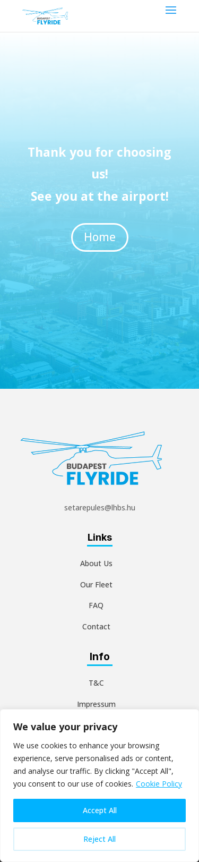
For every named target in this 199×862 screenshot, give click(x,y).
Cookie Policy (159, 784)
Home (100, 224)
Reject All (99, 839)
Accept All (100, 810)
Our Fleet (96, 584)
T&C (96, 683)
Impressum (96, 704)
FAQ (96, 605)
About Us (96, 563)
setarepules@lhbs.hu (99, 507)
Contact (96, 626)
